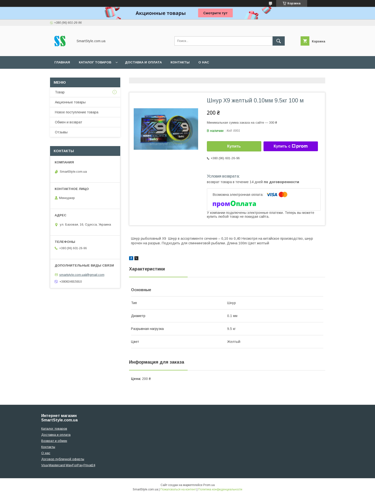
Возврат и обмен (54, 441)
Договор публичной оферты (62, 459)
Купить (234, 146)
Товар (60, 92)
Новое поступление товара (76, 112)
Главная (62, 62)
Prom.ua (209, 485)
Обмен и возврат (68, 122)
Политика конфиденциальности (220, 489)
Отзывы (61, 132)
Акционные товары (70, 102)
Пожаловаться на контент (178, 489)
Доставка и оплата (143, 62)
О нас (203, 62)
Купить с (290, 146)
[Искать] (279, 41)
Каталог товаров (95, 62)
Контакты (180, 62)
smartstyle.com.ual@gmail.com (81, 275)
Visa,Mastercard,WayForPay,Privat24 (68, 465)
